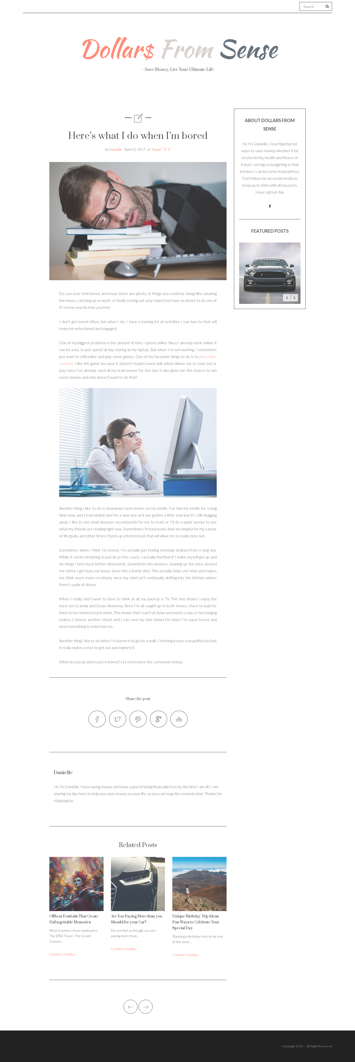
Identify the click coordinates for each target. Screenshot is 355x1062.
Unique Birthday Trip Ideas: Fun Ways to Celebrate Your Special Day (195, 922)
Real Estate (270, 93)
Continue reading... (62, 954)
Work (232, 93)
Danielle (115, 149)
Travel (201, 93)
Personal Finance (155, 93)
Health (111, 93)
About (78, 93)
